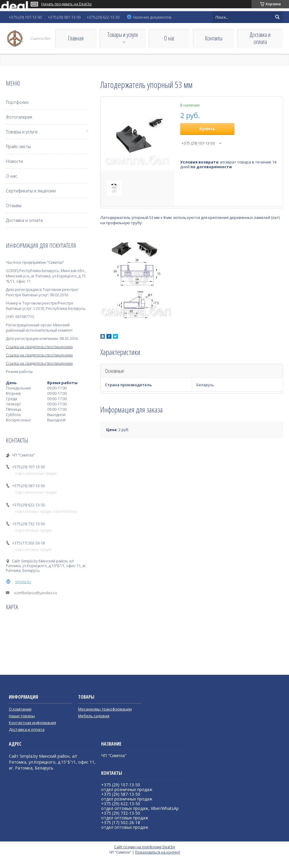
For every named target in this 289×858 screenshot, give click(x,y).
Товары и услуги (122, 35)
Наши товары (22, 715)
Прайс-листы (18, 146)
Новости (14, 161)
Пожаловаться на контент (157, 852)
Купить (207, 128)
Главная (75, 38)
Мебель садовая (93, 715)
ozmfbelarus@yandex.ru (35, 592)
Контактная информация (32, 722)
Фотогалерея (19, 117)
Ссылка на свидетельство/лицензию (39, 346)
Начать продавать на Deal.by (66, 4)
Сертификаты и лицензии (31, 191)
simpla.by (23, 581)
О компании (20, 709)
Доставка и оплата (260, 38)
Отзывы (14, 205)
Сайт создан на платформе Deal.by (144, 846)
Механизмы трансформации (105, 709)
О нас (169, 38)
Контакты (213, 38)
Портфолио (17, 102)
